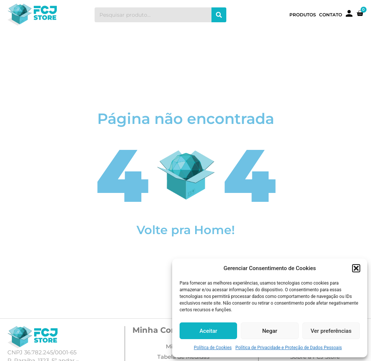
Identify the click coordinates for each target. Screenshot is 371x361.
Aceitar (208, 331)
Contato (330, 14)
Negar (270, 331)
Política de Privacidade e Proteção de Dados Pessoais (289, 347)
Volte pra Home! (186, 230)
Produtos (302, 14)
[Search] (218, 14)
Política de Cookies (213, 347)
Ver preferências (331, 331)
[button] (356, 268)
